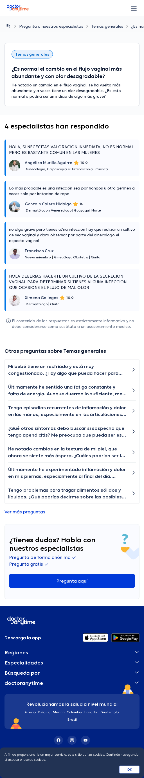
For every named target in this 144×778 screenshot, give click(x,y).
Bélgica (44, 712)
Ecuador (91, 712)
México (58, 712)
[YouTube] (85, 740)
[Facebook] (58, 740)
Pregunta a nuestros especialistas (51, 26)
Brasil (72, 719)
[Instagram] (72, 740)
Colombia (74, 712)
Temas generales (107, 26)
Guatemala (109, 712)
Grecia (30, 712)
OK (129, 769)
